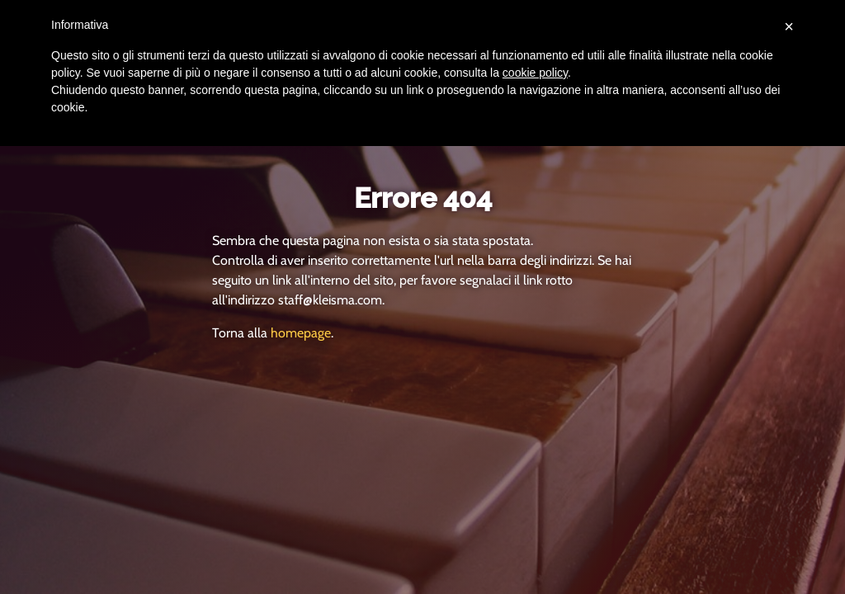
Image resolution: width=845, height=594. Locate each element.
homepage (301, 333)
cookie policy (535, 72)
